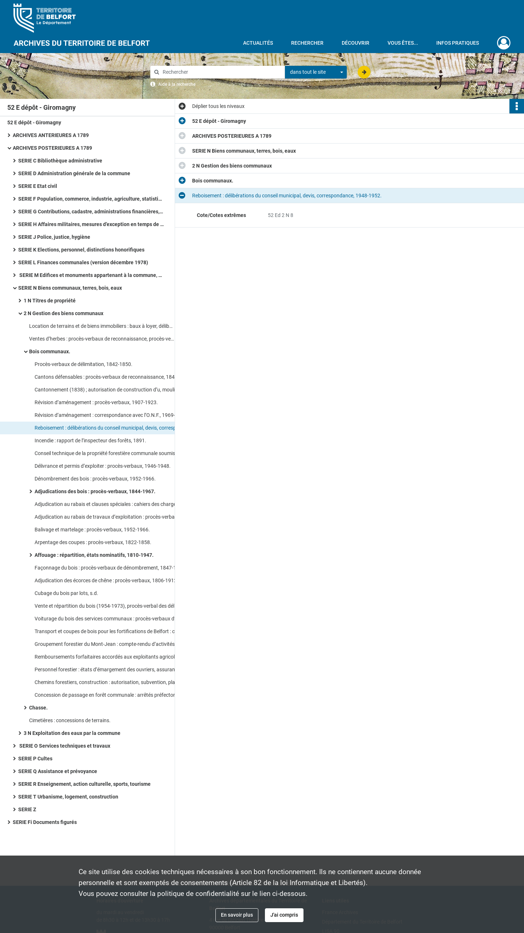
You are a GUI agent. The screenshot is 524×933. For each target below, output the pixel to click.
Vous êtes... (403, 43)
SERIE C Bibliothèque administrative (60, 161)
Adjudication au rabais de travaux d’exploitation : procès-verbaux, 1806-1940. (107, 517)
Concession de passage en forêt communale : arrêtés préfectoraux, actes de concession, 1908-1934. (107, 695)
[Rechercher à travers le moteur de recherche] (221, 72)
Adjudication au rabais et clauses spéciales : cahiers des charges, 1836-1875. (107, 504)
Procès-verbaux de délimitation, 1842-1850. (83, 364)
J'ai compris (284, 915)
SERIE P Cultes (35, 758)
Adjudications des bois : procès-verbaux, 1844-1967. (95, 491)
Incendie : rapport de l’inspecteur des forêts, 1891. (90, 440)
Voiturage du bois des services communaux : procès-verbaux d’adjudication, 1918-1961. (107, 619)
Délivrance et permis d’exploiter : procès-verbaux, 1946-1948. (103, 466)
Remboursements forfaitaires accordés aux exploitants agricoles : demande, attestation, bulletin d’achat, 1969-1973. (107, 657)
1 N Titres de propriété (50, 300)
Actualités (258, 43)
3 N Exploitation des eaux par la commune (72, 733)
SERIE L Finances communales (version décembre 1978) (83, 262)
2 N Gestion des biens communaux (63, 313)
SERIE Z (27, 809)
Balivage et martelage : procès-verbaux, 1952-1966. (92, 529)
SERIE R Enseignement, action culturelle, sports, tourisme (84, 784)
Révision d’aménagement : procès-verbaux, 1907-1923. (96, 402)
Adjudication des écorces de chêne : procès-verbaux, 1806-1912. (106, 580)
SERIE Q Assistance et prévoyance (57, 771)
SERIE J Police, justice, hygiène (54, 237)
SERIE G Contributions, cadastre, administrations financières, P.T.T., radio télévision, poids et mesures (91, 211)
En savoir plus (237, 915)
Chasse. (38, 708)
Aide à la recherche (176, 84)
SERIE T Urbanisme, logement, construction (68, 797)
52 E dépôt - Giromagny (34, 122)
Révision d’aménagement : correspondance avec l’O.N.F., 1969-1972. (107, 415)
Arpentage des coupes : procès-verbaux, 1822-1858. (93, 542)
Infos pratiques (457, 43)
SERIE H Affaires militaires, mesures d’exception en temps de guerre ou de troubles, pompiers (91, 224)
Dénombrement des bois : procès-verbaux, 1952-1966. (95, 479)
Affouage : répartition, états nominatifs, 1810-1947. (94, 555)
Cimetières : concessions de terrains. (70, 720)
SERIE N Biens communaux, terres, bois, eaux (70, 288)
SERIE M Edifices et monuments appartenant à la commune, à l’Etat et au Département (91, 275)
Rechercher (307, 43)
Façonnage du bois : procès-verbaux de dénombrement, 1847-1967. (107, 568)
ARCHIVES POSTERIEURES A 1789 (52, 148)
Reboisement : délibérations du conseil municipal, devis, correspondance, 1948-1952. (107, 428)
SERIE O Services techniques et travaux (64, 746)
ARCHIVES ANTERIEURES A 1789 (51, 135)
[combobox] (316, 72)
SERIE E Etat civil (37, 186)
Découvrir (355, 43)
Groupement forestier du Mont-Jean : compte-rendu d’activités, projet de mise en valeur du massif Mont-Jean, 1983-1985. (107, 644)
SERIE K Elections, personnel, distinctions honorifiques (81, 250)
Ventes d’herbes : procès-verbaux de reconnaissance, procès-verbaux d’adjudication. (102, 339)
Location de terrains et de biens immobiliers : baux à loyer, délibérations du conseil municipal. (102, 326)
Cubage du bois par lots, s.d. (66, 593)
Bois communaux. (49, 351)
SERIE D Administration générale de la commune (74, 173)
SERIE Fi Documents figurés (45, 822)
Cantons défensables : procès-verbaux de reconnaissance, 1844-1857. (107, 377)
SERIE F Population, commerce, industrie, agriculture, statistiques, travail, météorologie (91, 199)
